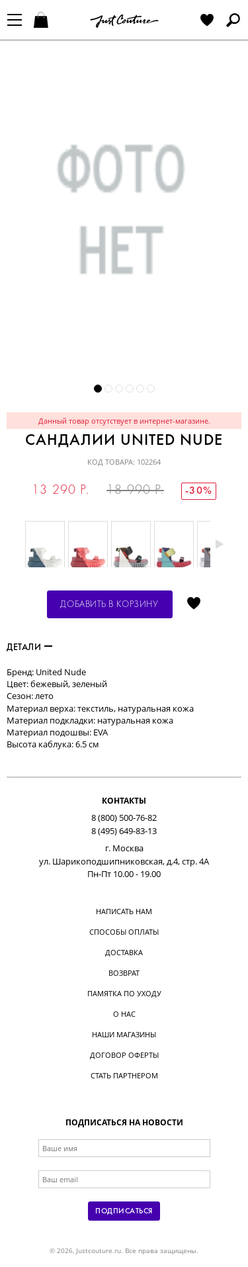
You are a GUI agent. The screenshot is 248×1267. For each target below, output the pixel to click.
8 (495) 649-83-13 (124, 831)
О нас (124, 1014)
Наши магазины (124, 1034)
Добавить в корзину (109, 604)
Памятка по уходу (124, 993)
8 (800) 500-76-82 (124, 817)
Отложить (194, 604)
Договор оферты (124, 1055)
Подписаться (123, 1211)
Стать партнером (124, 1075)
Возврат (124, 973)
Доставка (124, 952)
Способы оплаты (124, 932)
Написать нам (124, 911)
